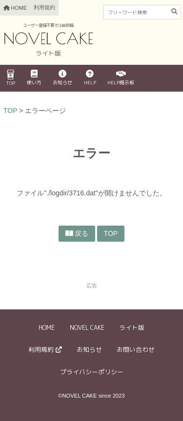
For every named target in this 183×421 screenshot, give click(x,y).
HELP (90, 78)
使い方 (34, 78)
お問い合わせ (136, 349)
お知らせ (62, 78)
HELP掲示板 (120, 78)
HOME (47, 327)
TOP (11, 78)
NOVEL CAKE (87, 327)
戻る (81, 233)
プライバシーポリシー (91, 371)
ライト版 (131, 327)
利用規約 (44, 7)
